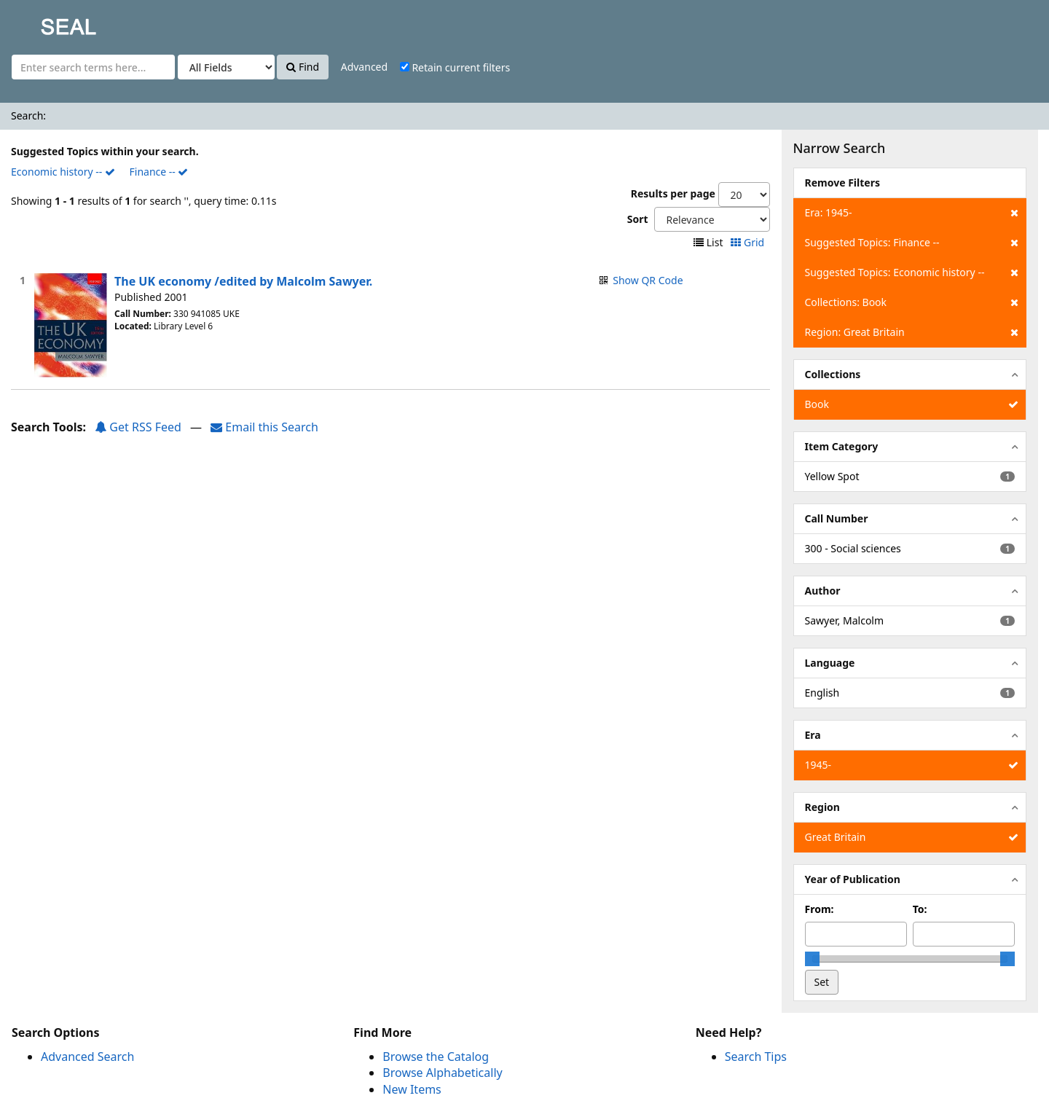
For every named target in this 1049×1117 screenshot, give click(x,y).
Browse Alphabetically (442, 1073)
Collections (833, 374)
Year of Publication (852, 879)
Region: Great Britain (911, 332)
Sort (637, 219)
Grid (748, 242)
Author (823, 590)
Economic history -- (63, 172)
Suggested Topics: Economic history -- (911, 272)
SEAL (39, 22)
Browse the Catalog (435, 1057)
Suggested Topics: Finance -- (911, 242)
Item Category (842, 446)
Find (302, 67)
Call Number (836, 518)
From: (819, 909)
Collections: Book (911, 302)
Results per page (673, 193)
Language (830, 663)
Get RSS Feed (138, 427)
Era (813, 735)
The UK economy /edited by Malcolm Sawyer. (243, 281)
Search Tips (756, 1057)
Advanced (364, 67)
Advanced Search (87, 1057)
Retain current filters (455, 67)
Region (822, 807)
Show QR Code (648, 280)
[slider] (812, 959)
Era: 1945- (911, 213)
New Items (411, 1089)
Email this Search (264, 427)
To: (920, 909)
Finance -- (159, 172)
